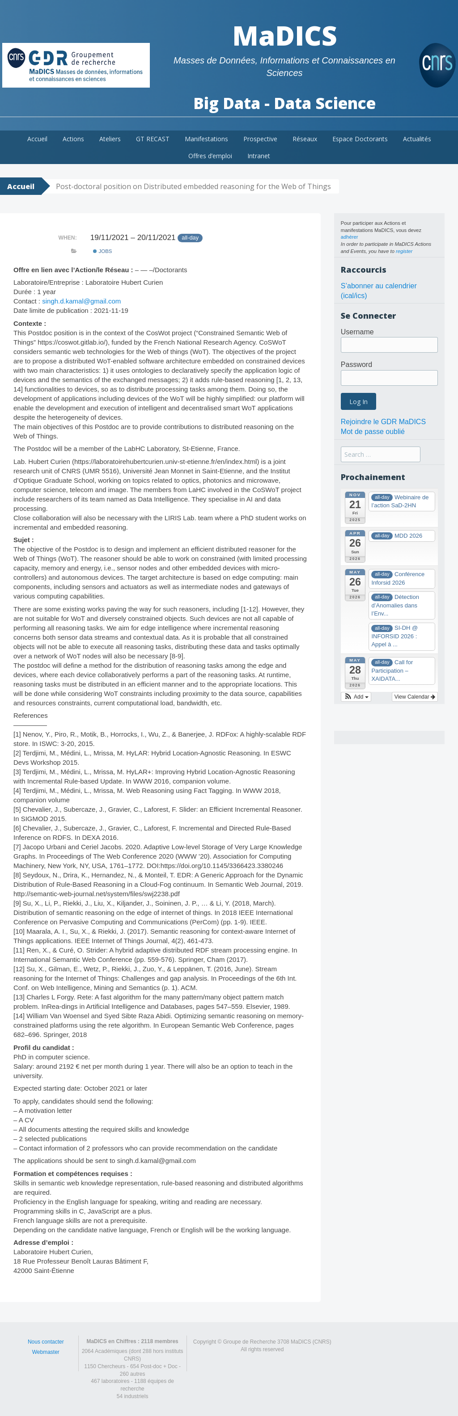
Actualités (417, 139)
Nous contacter (46, 1342)
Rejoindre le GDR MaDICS (383, 422)
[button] (356, 696)
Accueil (37, 139)
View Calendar (414, 697)
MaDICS (284, 35)
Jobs (102, 251)
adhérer (349, 237)
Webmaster (45, 1352)
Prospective (260, 139)
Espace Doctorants (360, 139)
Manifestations (206, 139)
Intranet (258, 156)
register (404, 251)
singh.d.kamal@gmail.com (81, 301)
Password (356, 364)
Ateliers (110, 139)
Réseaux (305, 139)
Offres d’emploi (210, 156)
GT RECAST (153, 139)
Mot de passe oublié (373, 431)
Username (357, 332)
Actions (73, 139)
